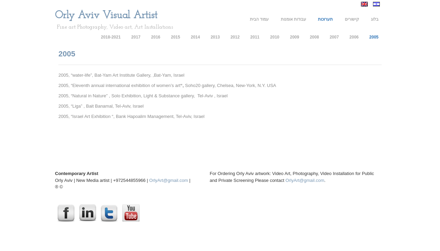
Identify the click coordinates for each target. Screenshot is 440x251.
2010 (274, 37)
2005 (373, 37)
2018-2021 (110, 37)
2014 (195, 37)
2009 (294, 37)
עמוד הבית (259, 19)
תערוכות (325, 19)
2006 (354, 37)
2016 (156, 37)
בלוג (374, 19)
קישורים (352, 19)
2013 (215, 37)
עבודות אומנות (293, 19)
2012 (235, 37)
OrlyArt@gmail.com (168, 180)
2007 (334, 37)
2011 (255, 37)
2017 (136, 37)
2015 (175, 37)
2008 (314, 37)
